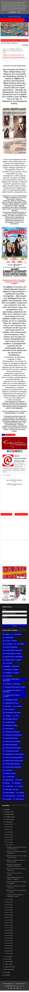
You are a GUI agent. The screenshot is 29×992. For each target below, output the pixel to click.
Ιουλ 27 (8, 836)
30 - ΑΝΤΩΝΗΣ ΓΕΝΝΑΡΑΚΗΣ (11, 733)
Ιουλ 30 (8, 828)
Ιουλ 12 (8, 926)
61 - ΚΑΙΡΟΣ (20, 797)
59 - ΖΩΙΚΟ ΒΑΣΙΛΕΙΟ (9, 797)
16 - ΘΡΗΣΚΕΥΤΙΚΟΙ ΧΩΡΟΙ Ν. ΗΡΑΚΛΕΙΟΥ (11, 681)
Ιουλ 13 (8, 924)
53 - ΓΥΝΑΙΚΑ (19, 788)
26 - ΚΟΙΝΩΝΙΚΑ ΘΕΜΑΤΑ (10, 720)
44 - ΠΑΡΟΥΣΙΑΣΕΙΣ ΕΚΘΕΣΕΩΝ (12, 768)
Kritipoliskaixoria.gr (19, 987)
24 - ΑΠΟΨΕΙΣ (7, 717)
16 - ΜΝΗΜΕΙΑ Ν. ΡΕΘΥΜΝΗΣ (11, 685)
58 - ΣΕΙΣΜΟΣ (20, 794)
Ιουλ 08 (8, 937)
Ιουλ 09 (8, 934)
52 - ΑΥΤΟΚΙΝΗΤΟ (8, 788)
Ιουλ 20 (8, 906)
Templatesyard (21, 985)
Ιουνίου (7, 958)
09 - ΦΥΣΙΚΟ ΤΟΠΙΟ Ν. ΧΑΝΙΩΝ (12, 655)
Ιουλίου (7, 823)
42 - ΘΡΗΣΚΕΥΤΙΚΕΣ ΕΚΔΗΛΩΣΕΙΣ (13, 762)
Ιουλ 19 (8, 908)
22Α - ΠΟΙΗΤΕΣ (17, 707)
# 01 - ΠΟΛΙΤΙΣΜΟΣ (10, 435)
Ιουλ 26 (8, 838)
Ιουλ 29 (8, 831)
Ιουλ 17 (8, 913)
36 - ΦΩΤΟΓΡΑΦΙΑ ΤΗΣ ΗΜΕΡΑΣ (12, 749)
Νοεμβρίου (8, 813)
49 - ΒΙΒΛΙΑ (18, 781)
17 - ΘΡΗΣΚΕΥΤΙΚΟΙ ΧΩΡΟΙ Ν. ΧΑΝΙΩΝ (14, 688)
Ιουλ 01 (8, 954)
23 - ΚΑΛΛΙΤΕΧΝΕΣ (8, 711)
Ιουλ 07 (8, 939)
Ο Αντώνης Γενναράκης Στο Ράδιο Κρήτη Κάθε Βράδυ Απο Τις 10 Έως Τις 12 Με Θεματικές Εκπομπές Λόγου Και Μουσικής (14, 582)
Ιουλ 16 (8, 916)
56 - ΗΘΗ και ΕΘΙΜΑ (9, 794)
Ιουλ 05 (8, 944)
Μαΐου (7, 960)
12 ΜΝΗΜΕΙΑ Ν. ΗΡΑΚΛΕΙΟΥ (11, 668)
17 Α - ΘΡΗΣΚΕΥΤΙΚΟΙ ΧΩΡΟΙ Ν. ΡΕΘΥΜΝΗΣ (12, 692)
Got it (19, 12)
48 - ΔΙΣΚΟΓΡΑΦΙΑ (8, 781)
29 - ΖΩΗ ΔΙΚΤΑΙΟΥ (8, 730)
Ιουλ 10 (8, 931)
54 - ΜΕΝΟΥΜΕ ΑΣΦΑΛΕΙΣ (10, 791)
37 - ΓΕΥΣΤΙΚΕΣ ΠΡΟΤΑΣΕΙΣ (11, 752)
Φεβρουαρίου (8, 968)
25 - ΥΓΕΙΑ (16, 717)
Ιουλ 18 (8, 911)
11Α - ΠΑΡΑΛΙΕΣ (7, 664)
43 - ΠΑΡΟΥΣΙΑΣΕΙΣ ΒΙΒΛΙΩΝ (11, 765)
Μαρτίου (7, 965)
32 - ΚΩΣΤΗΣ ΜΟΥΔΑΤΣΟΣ (10, 740)
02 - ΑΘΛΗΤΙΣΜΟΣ (8, 639)
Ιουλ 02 (8, 952)
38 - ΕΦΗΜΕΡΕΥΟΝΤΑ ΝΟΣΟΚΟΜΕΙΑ (13, 756)
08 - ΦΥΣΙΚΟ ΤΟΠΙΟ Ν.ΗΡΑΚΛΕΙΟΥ (13, 652)
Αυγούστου (8, 821)
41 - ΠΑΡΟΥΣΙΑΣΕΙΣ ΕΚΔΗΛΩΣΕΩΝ (13, 759)
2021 (5, 974)
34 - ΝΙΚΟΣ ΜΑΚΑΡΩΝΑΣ (10, 746)
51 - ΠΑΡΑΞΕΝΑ (16, 784)
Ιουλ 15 (8, 919)
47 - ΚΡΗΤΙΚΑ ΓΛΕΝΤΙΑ (9, 775)
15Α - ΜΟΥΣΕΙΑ (7, 677)
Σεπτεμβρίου (8, 818)
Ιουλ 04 (8, 947)
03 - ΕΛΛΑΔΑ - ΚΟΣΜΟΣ (10, 642)
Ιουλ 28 (8, 833)
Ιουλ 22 (8, 901)
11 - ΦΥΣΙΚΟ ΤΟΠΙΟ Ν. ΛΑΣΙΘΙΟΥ (12, 661)
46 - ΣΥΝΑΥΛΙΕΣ (7, 772)
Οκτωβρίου (8, 815)
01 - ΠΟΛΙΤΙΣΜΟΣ (10, 49)
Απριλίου (7, 963)
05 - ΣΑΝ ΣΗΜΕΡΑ (19, 645)
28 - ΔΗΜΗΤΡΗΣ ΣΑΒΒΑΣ (10, 727)
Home (4, 49)
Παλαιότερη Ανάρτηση (21, 515)
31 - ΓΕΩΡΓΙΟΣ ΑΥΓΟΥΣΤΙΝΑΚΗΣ (12, 736)
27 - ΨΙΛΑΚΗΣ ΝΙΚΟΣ (9, 723)
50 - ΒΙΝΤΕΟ (6, 784)
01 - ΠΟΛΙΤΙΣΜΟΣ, (6, 61)
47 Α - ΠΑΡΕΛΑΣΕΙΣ (8, 778)
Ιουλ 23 (8, 846)
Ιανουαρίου (8, 970)
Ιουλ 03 (8, 949)
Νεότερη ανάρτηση (6, 515)
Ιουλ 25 (8, 841)
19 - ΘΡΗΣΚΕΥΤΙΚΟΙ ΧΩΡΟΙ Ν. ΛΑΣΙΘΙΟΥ (11, 697)
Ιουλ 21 (8, 903)
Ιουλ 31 (8, 825)
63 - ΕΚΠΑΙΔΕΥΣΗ (18, 800)
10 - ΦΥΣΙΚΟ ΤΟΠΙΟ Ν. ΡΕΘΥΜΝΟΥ (13, 658)
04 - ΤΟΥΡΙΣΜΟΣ (7, 645)
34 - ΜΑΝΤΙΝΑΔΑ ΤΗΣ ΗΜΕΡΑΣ (12, 743)
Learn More (12, 12)
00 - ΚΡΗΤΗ (6, 636)
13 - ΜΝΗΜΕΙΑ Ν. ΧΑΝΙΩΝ (10, 671)
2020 (5, 976)
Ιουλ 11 (8, 929)
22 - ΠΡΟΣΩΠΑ (7, 707)
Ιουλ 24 (8, 843)
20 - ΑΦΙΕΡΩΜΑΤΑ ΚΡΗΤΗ (10, 701)
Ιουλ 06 (8, 942)
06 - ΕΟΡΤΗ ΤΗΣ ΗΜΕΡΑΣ (10, 648)
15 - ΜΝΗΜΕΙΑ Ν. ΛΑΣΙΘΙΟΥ (11, 674)
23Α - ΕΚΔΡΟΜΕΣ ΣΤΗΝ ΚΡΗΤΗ (12, 714)
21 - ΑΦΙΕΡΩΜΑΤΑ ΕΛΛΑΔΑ (11, 704)
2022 (5, 810)
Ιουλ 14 (8, 921)
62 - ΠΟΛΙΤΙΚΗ (7, 800)
